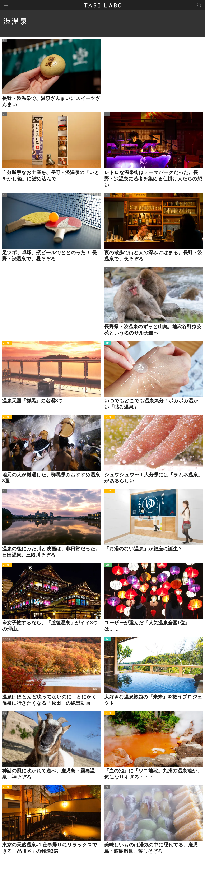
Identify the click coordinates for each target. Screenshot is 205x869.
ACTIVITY (7, 343)
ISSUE (108, 565)
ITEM (108, 343)
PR (4, 40)
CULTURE (7, 639)
